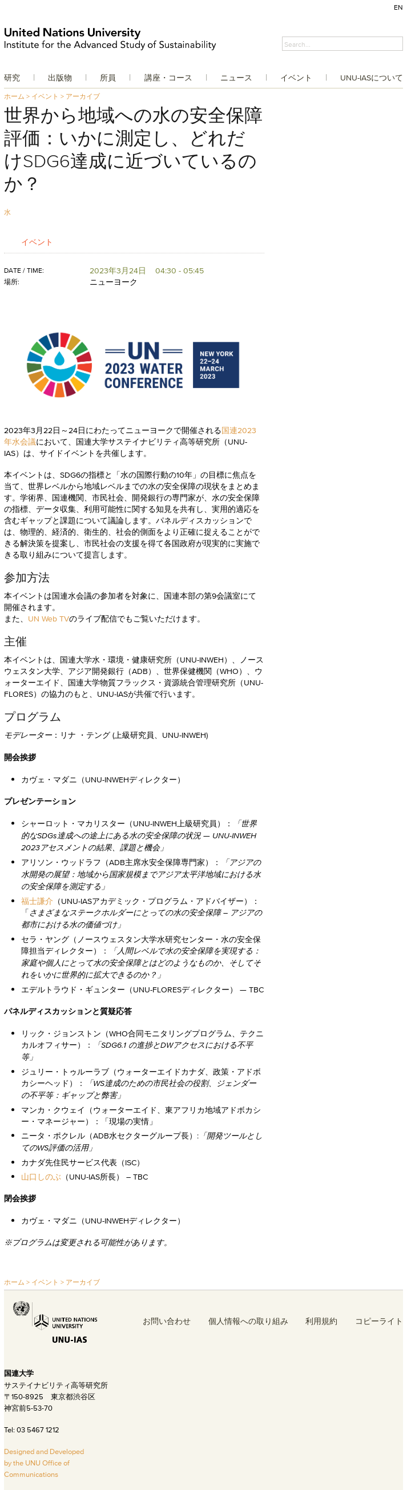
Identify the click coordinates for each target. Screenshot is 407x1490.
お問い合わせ (167, 1321)
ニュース (236, 77)
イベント (296, 77)
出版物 (60, 77)
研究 (12, 77)
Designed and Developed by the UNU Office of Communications (44, 1462)
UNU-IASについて (371, 77)
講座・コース (168, 77)
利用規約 (321, 1321)
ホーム (14, 96)
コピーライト (379, 1321)
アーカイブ (83, 96)
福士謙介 (37, 901)
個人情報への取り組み (248, 1321)
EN (398, 7)
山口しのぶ (41, 1176)
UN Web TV (48, 618)
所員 (108, 77)
